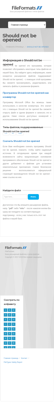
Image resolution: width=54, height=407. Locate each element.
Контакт (24, 358)
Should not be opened (38, 47)
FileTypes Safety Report (13, 362)
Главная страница (15, 47)
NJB (20, 133)
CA (6, 133)
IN (13, 133)
